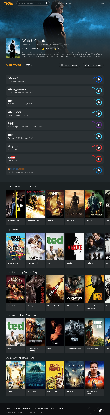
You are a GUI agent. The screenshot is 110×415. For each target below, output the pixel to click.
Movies (69, 3)
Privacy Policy (23, 412)
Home (8, 408)
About (53, 408)
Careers (60, 408)
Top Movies (26, 408)
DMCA (41, 412)
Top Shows (16, 408)
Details (29, 65)
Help (34, 408)
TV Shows (58, 3)
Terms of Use (34, 412)
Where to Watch (13, 65)
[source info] (93, 77)
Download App (43, 408)
